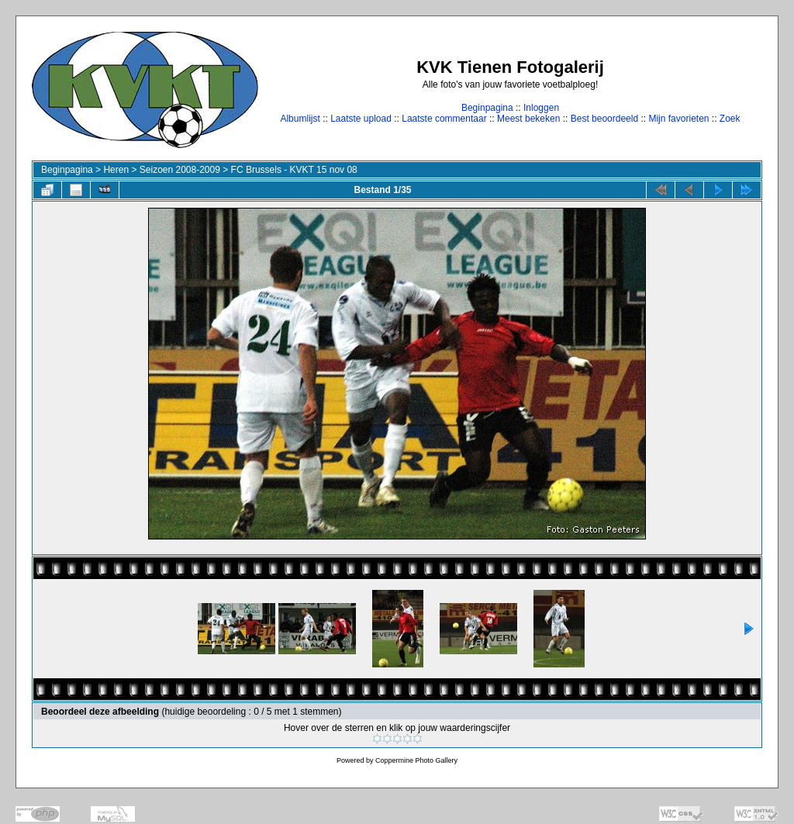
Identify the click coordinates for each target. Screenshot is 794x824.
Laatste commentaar (444, 118)
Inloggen (541, 107)
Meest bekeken (528, 118)
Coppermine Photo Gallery (416, 760)
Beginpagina (487, 107)
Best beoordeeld (604, 118)
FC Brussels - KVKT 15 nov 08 (294, 169)
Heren (116, 169)
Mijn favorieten (678, 118)
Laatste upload (361, 118)
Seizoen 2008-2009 (180, 169)
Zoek (730, 118)
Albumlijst (299, 118)
